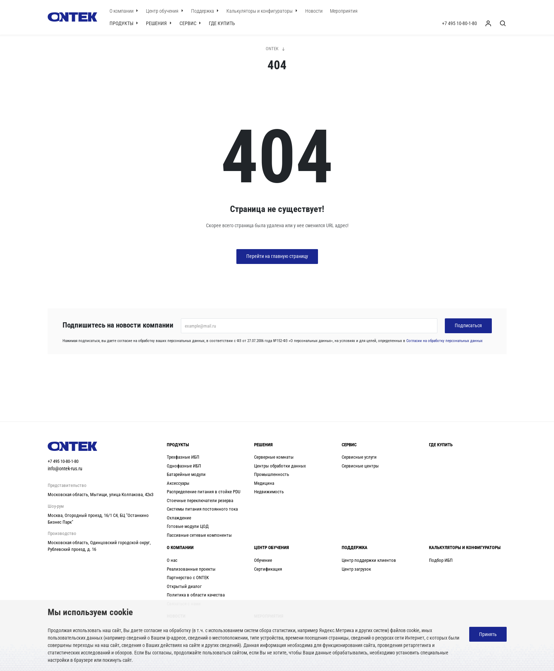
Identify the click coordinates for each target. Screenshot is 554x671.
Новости (314, 11)
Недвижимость (269, 491)
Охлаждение (179, 517)
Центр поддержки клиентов (369, 560)
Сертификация (268, 569)
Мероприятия (344, 11)
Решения (157, 23)
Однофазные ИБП (184, 466)
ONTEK (272, 48)
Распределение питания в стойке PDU (203, 491)
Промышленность (271, 474)
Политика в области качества (196, 595)
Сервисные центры (360, 466)
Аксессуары (178, 483)
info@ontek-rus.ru (65, 468)
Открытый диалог (184, 586)
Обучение (263, 560)
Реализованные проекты (191, 569)
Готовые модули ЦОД (188, 526)
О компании (122, 11)
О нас (172, 560)
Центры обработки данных (280, 466)
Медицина (264, 483)
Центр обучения (162, 11)
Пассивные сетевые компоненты (199, 535)
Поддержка (203, 11)
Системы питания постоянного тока (202, 509)
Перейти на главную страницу (277, 256)
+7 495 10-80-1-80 (459, 23)
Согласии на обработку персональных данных (444, 341)
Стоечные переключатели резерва (200, 500)
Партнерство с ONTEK (188, 577)
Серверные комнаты (274, 457)
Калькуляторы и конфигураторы (260, 11)
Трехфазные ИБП (183, 457)
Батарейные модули (186, 474)
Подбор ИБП (441, 560)
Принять (488, 634)
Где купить (222, 23)
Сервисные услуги (359, 457)
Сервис (188, 23)
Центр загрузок (356, 569)
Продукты (122, 23)
